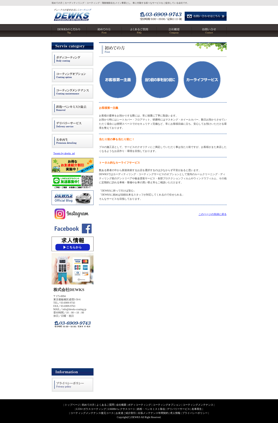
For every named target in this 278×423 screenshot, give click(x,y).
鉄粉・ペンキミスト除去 (151, 409)
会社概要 (121, 404)
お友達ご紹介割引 (126, 413)
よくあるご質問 (105, 404)
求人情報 (175, 413)
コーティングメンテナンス (198, 404)
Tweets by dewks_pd (64, 153)
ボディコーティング (139, 404)
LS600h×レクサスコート (122, 409)
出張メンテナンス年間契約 (153, 413)
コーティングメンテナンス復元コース (92, 413)
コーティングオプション (167, 404)
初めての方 (88, 404)
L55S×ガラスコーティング (91, 409)
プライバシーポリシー (195, 413)
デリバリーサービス (178, 409)
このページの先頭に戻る (213, 214)
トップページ (72, 404)
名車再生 (197, 409)
